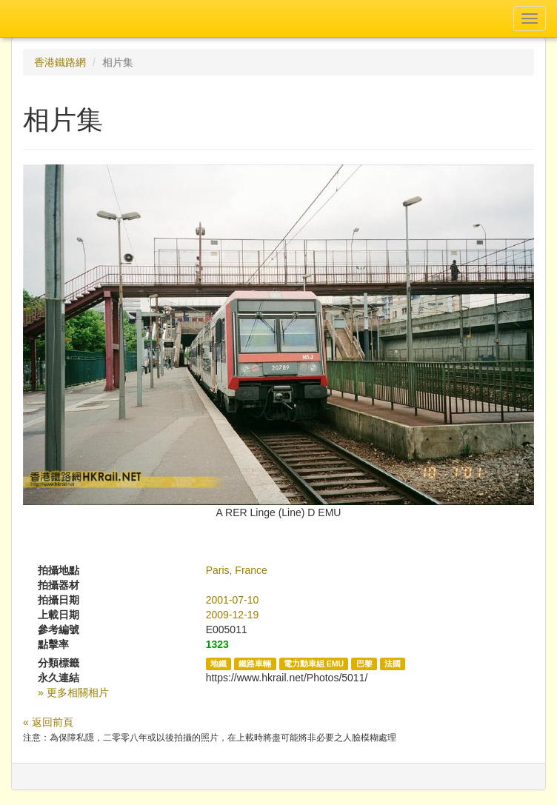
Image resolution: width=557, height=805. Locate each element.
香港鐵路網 (60, 62)
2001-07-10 (232, 600)
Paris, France (236, 570)
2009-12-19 (232, 615)
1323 (217, 644)
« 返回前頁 (48, 722)
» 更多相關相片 (73, 692)
